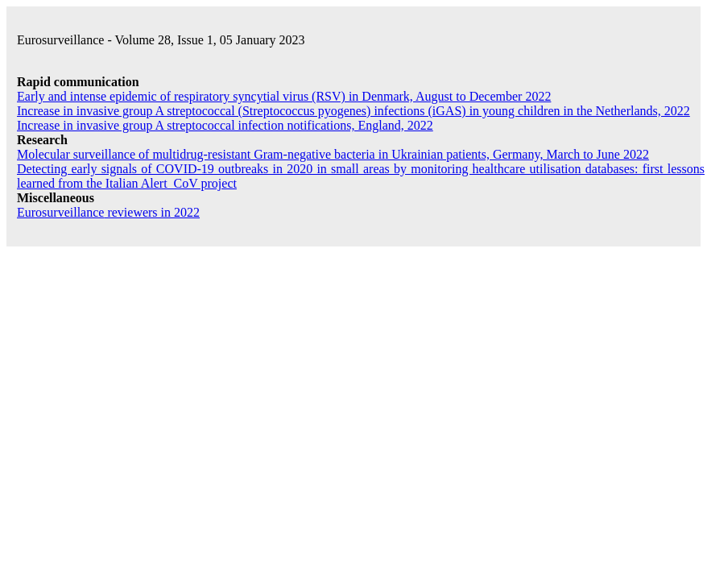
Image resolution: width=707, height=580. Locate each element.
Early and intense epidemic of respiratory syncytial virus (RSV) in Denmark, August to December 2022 (284, 96)
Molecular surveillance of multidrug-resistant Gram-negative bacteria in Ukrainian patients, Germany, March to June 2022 (333, 154)
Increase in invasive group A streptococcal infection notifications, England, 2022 (225, 125)
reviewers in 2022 (108, 212)
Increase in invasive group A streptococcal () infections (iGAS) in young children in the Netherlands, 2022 (353, 111)
